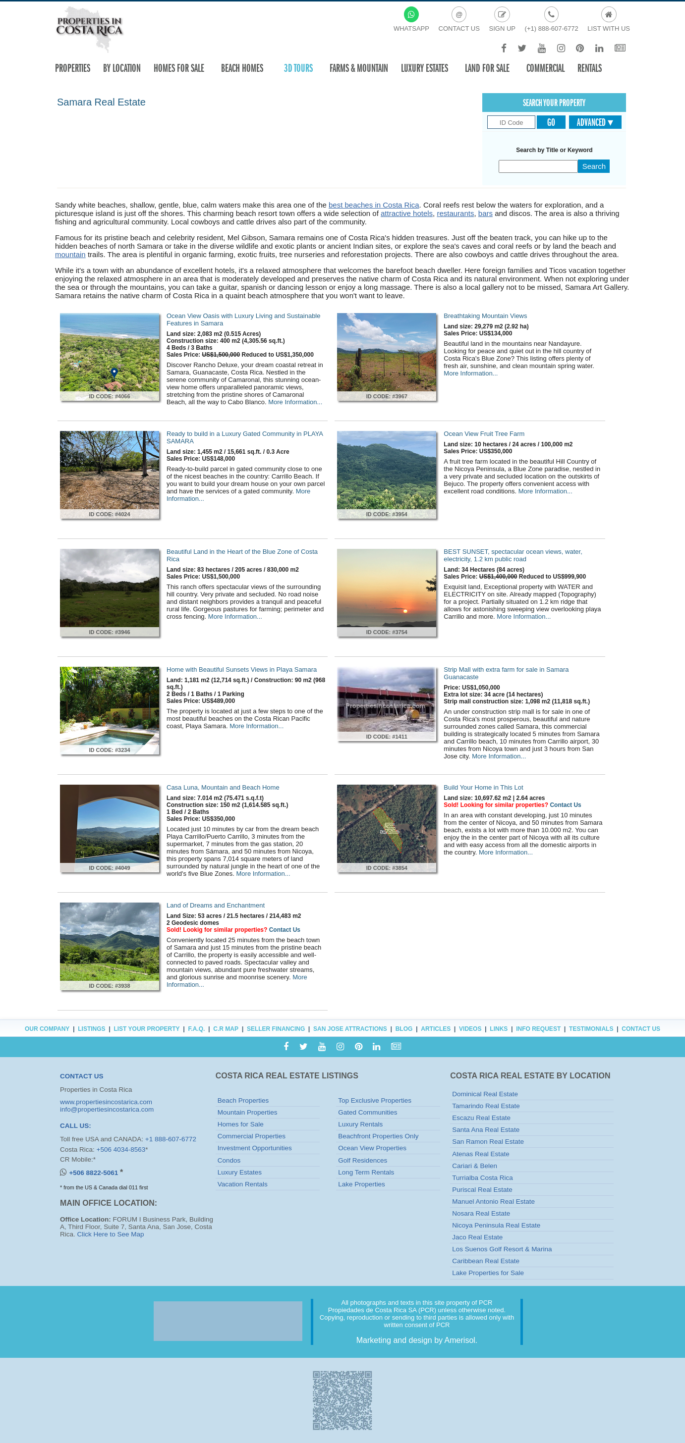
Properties (72, 68)
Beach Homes (242, 68)
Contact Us (565, 805)
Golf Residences (362, 1160)
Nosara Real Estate (481, 1213)
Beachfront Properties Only (378, 1136)
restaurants (455, 213)
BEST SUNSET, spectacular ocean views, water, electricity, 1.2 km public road (513, 555)
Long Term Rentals (366, 1172)
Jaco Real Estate (477, 1237)
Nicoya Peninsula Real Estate (496, 1225)
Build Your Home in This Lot (483, 787)
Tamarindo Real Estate (486, 1106)
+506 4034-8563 (121, 1149)
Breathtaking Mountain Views (485, 316)
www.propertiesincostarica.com (106, 1102)
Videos (470, 1028)
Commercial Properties (251, 1136)
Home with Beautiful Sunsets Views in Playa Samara (242, 669)
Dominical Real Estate (485, 1094)
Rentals (589, 68)
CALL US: (75, 1125)
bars (485, 213)
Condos (229, 1160)
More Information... (295, 402)
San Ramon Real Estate (488, 1141)
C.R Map (225, 1028)
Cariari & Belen (474, 1166)
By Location (122, 68)
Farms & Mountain (359, 68)
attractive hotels (407, 213)
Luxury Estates (424, 68)
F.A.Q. (196, 1028)
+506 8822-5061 (94, 1172)
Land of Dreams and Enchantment (216, 905)
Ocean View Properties (372, 1148)
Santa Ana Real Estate (485, 1129)
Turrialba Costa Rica (482, 1177)
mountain (70, 254)
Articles (436, 1028)
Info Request (538, 1028)
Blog (404, 1028)
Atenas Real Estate (481, 1154)
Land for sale (487, 68)
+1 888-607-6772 (170, 1139)
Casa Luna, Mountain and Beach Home (223, 787)
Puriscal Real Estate (482, 1189)
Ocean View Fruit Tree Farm (484, 433)
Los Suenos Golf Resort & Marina (502, 1249)
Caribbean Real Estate (485, 1261)
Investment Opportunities (255, 1148)
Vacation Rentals (243, 1184)
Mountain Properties (248, 1112)
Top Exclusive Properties (374, 1100)
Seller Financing (276, 1028)
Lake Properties (361, 1184)
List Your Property (146, 1028)
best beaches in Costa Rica (374, 205)
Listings (91, 1028)
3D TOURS (298, 68)
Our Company (47, 1028)
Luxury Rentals (360, 1124)
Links (499, 1028)
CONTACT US (82, 1076)
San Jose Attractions (350, 1028)
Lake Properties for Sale (488, 1273)
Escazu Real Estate (481, 1118)
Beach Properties (243, 1100)
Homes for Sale (241, 1124)
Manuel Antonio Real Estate (493, 1201)
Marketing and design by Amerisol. (417, 1340)
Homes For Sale (179, 68)
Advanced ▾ (595, 122)
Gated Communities (367, 1112)
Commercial (545, 68)
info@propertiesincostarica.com (107, 1109)
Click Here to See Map (110, 1234)
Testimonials (591, 1028)
